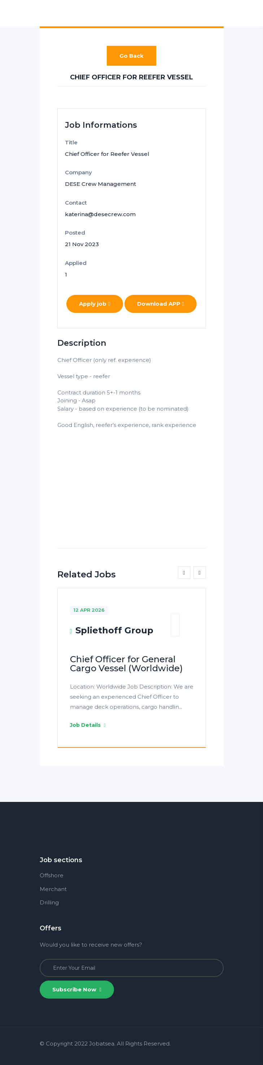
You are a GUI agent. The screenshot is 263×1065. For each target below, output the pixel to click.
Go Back (131, 55)
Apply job (94, 303)
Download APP (160, 303)
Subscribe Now (76, 989)
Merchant (53, 889)
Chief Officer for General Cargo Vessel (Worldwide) (126, 663)
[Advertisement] (131, 479)
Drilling (49, 902)
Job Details (88, 725)
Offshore (51, 875)
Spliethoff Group (114, 630)
